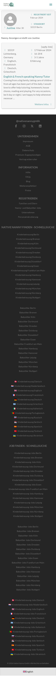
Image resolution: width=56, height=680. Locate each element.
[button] (51, 4)
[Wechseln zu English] (28, 671)
